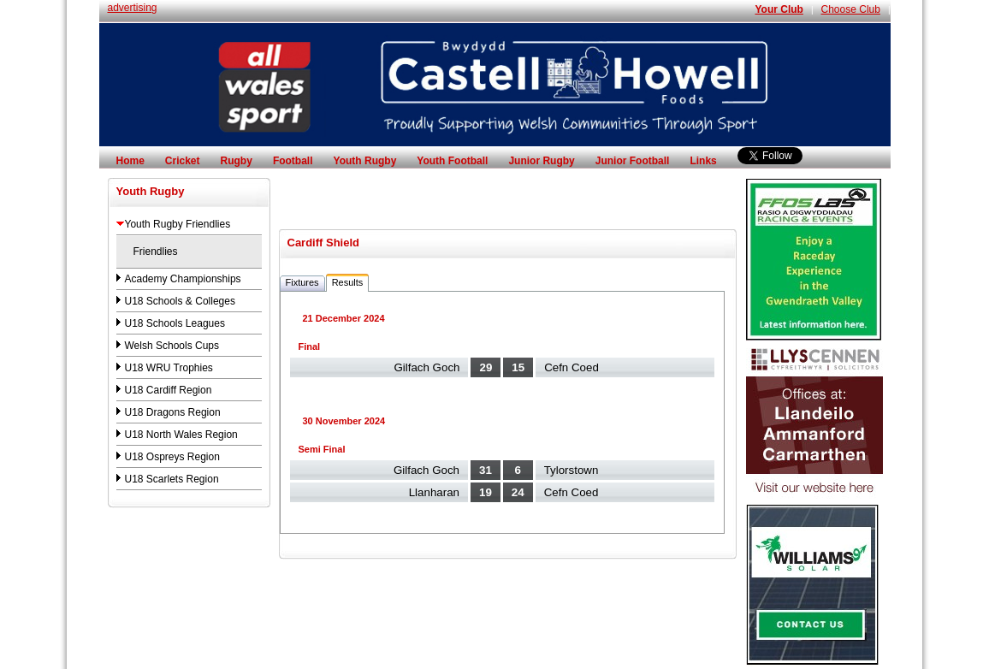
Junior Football (632, 161)
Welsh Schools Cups (172, 346)
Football (293, 161)
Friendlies (155, 252)
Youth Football (452, 161)
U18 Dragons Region (173, 412)
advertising (132, 8)
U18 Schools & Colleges (180, 301)
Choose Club (850, 9)
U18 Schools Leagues (175, 323)
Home (130, 161)
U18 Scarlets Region (172, 479)
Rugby (236, 161)
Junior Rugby (541, 161)
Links (703, 161)
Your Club (778, 9)
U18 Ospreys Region (172, 457)
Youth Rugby (365, 161)
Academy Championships (183, 279)
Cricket (182, 161)
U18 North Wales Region (181, 435)
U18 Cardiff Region (168, 390)
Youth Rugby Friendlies (178, 224)
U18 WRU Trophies (169, 368)
